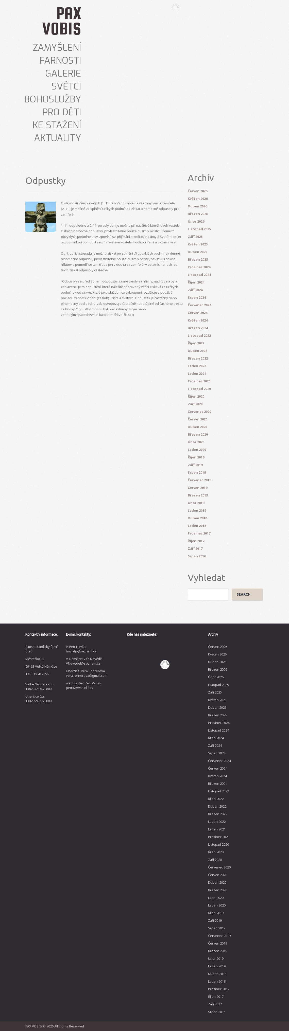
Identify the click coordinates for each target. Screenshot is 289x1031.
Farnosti (60, 60)
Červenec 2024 (199, 305)
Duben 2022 (197, 350)
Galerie (63, 73)
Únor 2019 (196, 503)
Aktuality (57, 138)
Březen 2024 (198, 328)
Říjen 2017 (196, 541)
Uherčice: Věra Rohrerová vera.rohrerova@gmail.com (86, 673)
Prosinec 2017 (199, 533)
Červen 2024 (197, 312)
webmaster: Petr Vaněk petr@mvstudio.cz (83, 685)
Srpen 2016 (197, 556)
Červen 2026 (197, 191)
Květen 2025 (198, 244)
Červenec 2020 (199, 411)
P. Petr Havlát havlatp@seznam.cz (81, 648)
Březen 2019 (198, 495)
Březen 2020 (198, 434)
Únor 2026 (196, 221)
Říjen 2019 (196, 457)
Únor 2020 (196, 442)
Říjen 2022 (196, 343)
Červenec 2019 (199, 480)
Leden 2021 (197, 373)
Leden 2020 (197, 449)
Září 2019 (195, 465)
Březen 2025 (198, 259)
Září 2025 (195, 236)
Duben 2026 (197, 206)
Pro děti (61, 112)
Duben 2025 (197, 252)
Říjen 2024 (196, 282)
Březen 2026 (198, 213)
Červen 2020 (197, 419)
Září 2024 (195, 290)
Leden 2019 (197, 510)
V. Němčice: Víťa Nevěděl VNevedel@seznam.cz (84, 661)
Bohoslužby (52, 99)
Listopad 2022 (199, 335)
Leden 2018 (197, 525)
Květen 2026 (198, 198)
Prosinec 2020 (199, 381)
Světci (66, 86)
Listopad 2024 (199, 274)
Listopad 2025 (199, 229)
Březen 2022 (198, 358)
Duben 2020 (197, 426)
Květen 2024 (198, 320)
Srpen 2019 (197, 472)
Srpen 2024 (197, 297)
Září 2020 (195, 404)
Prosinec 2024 (199, 267)
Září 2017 (195, 548)
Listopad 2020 (199, 388)
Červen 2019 (197, 487)
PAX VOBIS (61, 21)
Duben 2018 (197, 518)
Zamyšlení (57, 47)
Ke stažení (56, 125)
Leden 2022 (197, 366)
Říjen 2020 (196, 396)
